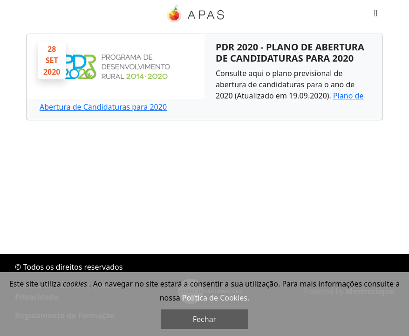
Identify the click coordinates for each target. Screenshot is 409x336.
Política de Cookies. (215, 298)
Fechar (204, 319)
